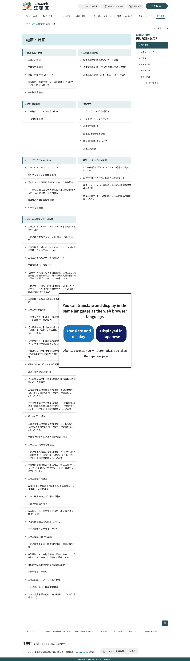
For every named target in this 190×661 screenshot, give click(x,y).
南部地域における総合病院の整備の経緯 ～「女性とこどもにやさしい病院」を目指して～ (52, 556)
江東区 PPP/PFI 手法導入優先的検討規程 (47, 437)
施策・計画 (145, 64)
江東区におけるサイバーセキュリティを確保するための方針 (51, 228)
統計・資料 (145, 70)
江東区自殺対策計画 (37, 478)
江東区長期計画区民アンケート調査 (100, 59)
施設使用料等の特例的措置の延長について (104, 177)
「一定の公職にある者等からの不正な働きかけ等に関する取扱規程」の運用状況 (52, 191)
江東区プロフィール (149, 51)
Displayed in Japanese (111, 333)
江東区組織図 (89, 148)
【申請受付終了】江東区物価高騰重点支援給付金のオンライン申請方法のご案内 (52, 342)
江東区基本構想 (34, 52)
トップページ (28, 23)
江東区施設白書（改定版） (41, 536)
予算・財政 (145, 76)
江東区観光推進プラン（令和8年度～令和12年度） (50, 238)
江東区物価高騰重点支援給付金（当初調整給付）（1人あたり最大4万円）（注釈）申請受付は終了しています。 (52, 392)
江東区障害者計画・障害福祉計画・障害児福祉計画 (52, 545)
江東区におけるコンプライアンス (44, 167)
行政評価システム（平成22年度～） (45, 111)
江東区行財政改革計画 (94, 133)
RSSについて (134, 631)
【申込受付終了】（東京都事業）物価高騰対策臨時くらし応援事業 (52, 381)
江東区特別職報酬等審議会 (41, 444)
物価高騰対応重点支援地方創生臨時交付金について (52, 301)
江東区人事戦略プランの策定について (46, 257)
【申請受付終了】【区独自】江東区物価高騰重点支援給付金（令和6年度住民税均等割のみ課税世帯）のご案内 (52, 330)
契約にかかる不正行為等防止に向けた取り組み (50, 182)
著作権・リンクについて (155, 631)
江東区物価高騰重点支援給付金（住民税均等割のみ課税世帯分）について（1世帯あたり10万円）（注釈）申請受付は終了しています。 (52, 454)
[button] (113, 6)
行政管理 (87, 104)
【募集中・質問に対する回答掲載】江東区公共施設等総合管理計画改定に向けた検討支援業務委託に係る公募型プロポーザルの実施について (52, 275)
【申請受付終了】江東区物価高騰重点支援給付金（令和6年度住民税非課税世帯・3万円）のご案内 (52, 354)
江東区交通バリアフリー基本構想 (44, 579)
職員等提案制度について (95, 141)
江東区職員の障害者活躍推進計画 (44, 496)
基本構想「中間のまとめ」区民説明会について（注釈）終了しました (50, 83)
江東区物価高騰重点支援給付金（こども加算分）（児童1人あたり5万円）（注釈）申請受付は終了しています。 (52, 426)
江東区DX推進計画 (37, 309)
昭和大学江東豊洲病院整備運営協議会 (46, 564)
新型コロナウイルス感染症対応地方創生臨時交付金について (107, 197)
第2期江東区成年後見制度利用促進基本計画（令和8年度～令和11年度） (51, 487)
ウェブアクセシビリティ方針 (59, 631)
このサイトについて (33, 631)
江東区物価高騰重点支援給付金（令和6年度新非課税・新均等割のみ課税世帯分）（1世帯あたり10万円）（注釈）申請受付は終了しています (51, 405)
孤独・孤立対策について (39, 371)
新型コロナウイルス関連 (95, 160)
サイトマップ (104, 631)
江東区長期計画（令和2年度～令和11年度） (104, 74)
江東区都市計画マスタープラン (43, 529)
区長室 (143, 58)
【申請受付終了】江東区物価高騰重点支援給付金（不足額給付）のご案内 (52, 318)
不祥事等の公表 (35, 207)
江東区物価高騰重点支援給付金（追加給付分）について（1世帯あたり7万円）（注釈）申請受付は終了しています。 (52, 468)
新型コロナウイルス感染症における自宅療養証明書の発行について (107, 187)
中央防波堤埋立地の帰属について (44, 521)
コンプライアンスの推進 (39, 160)
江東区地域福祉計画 (37, 503)
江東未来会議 (34, 59)
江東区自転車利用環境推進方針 (43, 586)
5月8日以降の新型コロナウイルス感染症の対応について (106, 169)
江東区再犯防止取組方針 (40, 265)
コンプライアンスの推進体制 (42, 174)
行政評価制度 (33, 104)
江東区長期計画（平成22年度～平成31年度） (105, 67)
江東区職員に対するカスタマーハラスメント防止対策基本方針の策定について (52, 249)
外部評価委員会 (35, 118)
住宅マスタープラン (37, 572)
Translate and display (78, 333)
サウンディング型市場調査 (96, 111)
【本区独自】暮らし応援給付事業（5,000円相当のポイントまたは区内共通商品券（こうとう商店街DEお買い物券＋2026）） (52, 288)
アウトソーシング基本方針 (96, 118)
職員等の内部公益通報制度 (41, 200)
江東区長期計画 (90, 52)
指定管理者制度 (91, 126)
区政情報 (40, 23)
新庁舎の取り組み (36, 416)
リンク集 (119, 631)
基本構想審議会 (35, 92)
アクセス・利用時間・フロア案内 (120, 651)
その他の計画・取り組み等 (40, 219)
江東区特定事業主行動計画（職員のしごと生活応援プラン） (52, 596)
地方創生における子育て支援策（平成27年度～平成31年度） (51, 513)
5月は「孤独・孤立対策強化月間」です (47, 364)
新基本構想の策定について (41, 74)
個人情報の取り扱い (84, 631)
